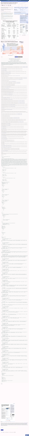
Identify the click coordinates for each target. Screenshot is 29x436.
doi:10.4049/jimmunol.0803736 (25, 66)
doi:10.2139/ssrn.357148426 (3, 70)
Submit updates (4, 19)
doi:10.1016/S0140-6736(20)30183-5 (21, 100)
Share (4, 432)
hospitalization (21, 20)
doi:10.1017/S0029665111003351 (19, 114)
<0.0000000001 (2, 10)
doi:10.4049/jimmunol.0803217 (12, 106)
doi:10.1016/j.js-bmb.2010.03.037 (8, 72)
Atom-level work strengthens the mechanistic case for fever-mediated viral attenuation (9, 1)
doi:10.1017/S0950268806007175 (20, 79)
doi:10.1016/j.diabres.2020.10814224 (21, 102)
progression (24, 20)
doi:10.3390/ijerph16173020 (3, 128)
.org (9, 0)
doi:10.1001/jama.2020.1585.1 (4, 137)
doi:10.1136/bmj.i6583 (8, 125)
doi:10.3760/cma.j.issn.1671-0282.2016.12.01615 (6, 147)
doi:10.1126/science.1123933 (20, 121)
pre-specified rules (6, 18)
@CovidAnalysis (6, 432)
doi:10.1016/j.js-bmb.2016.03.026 (9, 109)
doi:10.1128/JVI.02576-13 (7, 88)
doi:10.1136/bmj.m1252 (25, 77)
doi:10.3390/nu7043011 (18, 82)
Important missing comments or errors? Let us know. (6, 11)
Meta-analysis (24, 35)
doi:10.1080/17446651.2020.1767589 (16, 117)
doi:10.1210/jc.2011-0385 (10, 99)
